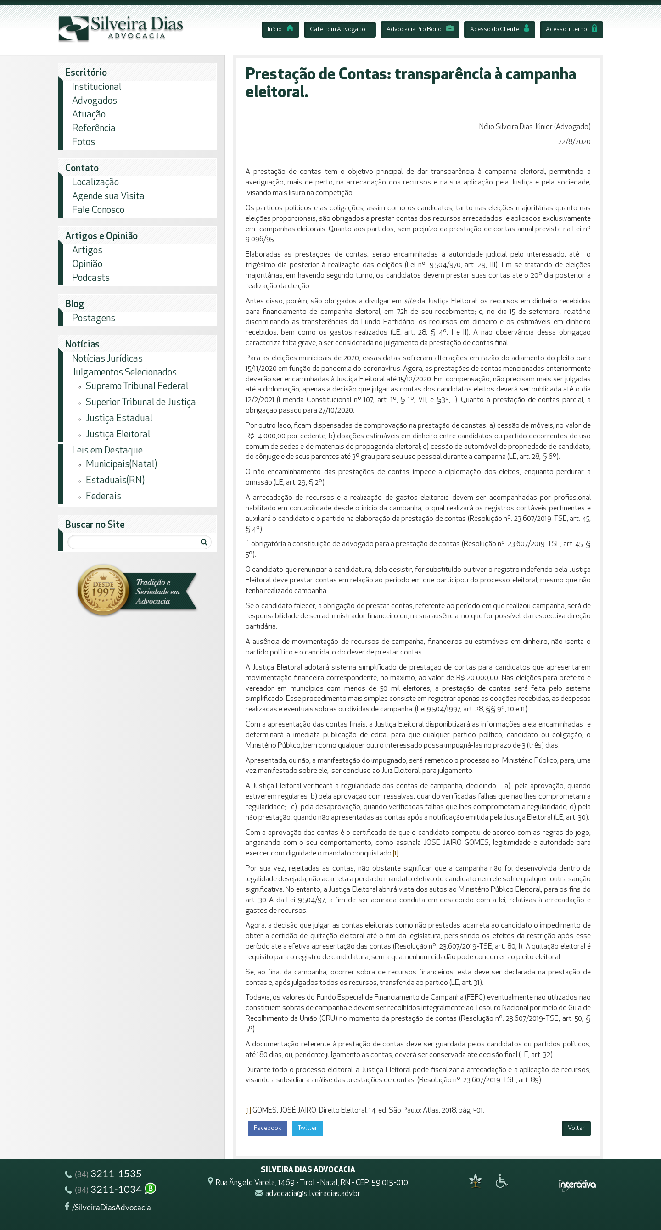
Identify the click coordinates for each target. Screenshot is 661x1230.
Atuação (89, 115)
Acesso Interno (571, 29)
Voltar (576, 1128)
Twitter (307, 1128)
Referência (94, 129)
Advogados (94, 101)
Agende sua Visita (108, 196)
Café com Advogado (337, 29)
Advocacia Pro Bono (420, 29)
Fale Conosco (98, 210)
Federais (103, 497)
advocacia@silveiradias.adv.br (312, 1194)
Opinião (87, 264)
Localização (95, 183)
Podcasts (91, 278)
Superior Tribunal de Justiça (141, 403)
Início (280, 29)
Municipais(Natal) (121, 465)
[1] (395, 853)
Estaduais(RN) (115, 481)
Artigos (87, 251)
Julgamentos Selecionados (124, 373)
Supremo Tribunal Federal (137, 386)
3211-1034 (111, 1190)
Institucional (96, 87)
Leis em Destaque (107, 451)
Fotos (83, 142)
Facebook (267, 1128)
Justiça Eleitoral (118, 435)
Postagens (93, 319)
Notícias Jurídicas (107, 359)
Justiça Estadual (119, 419)
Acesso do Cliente (499, 29)
